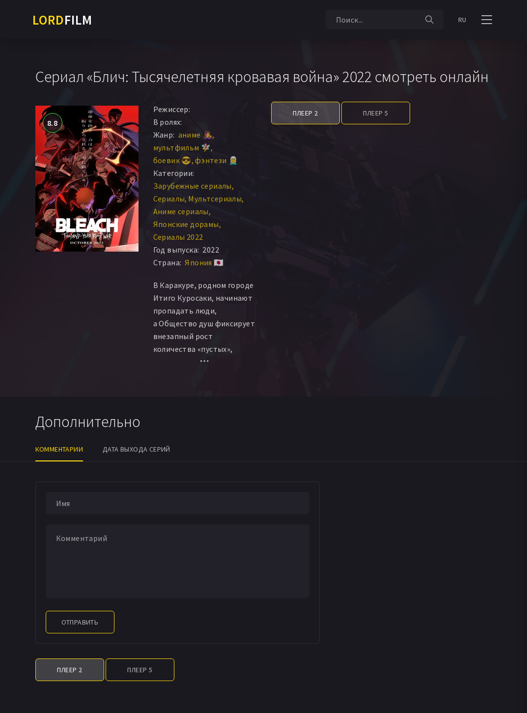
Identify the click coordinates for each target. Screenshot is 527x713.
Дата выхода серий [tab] (136, 449)
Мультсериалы (215, 198)
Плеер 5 (375, 113)
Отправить (80, 622)
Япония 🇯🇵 (204, 262)
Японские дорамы (186, 224)
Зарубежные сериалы (192, 186)
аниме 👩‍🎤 (195, 135)
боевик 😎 (172, 160)
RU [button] (462, 19)
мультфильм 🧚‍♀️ (182, 147)
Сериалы (169, 198)
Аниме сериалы (181, 211)
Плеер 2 (305, 113)
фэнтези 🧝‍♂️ (217, 160)
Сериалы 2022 (178, 237)
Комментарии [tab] (59, 449)
